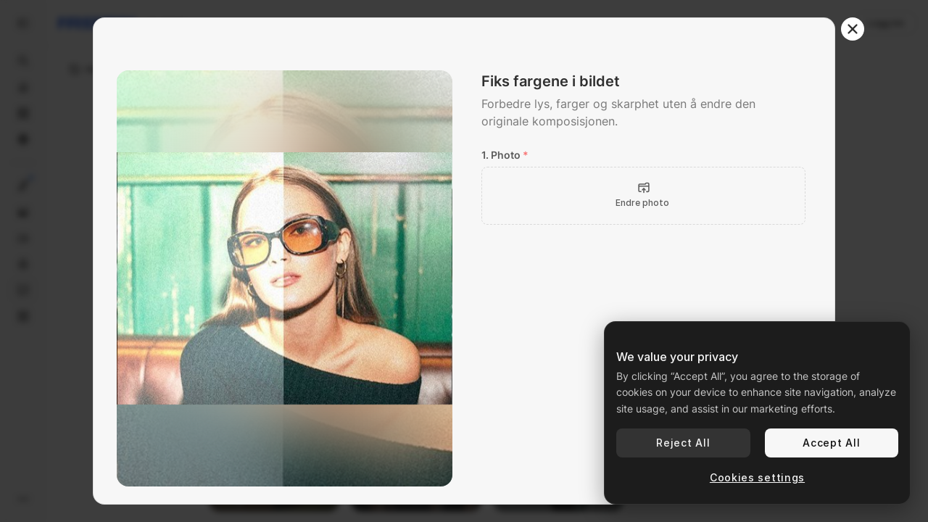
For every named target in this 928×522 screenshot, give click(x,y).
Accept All (831, 442)
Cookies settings (757, 477)
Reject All (683, 442)
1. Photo (505, 155)
